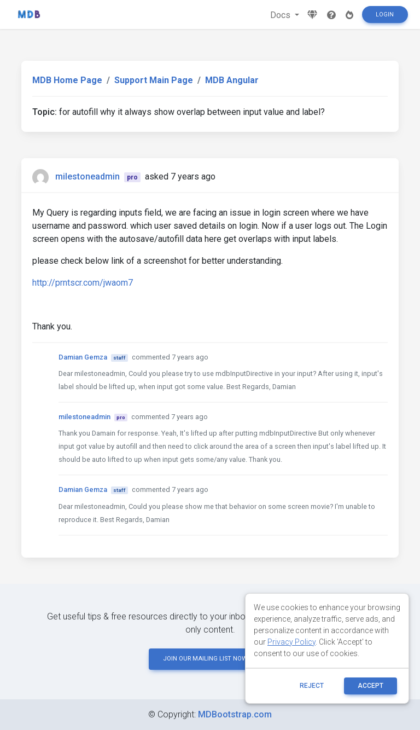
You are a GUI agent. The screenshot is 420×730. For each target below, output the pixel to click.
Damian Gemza (83, 357)
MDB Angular (232, 80)
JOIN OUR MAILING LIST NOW (210, 658)
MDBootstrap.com (235, 714)
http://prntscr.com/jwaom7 (82, 282)
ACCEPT (370, 686)
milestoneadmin (87, 176)
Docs (281, 15)
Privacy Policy (291, 642)
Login (385, 14)
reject (312, 686)
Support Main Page (153, 80)
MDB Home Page (67, 80)
